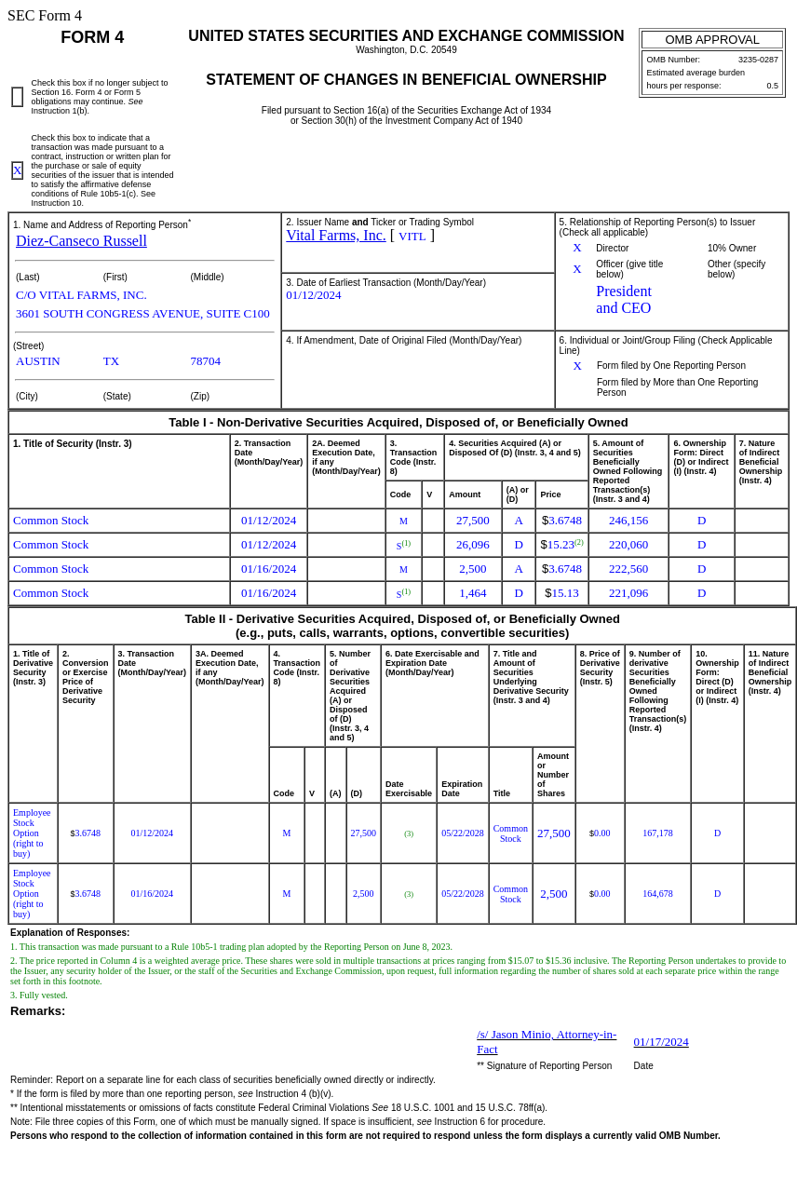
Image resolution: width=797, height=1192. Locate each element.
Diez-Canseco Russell (81, 241)
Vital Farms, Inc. (335, 235)
